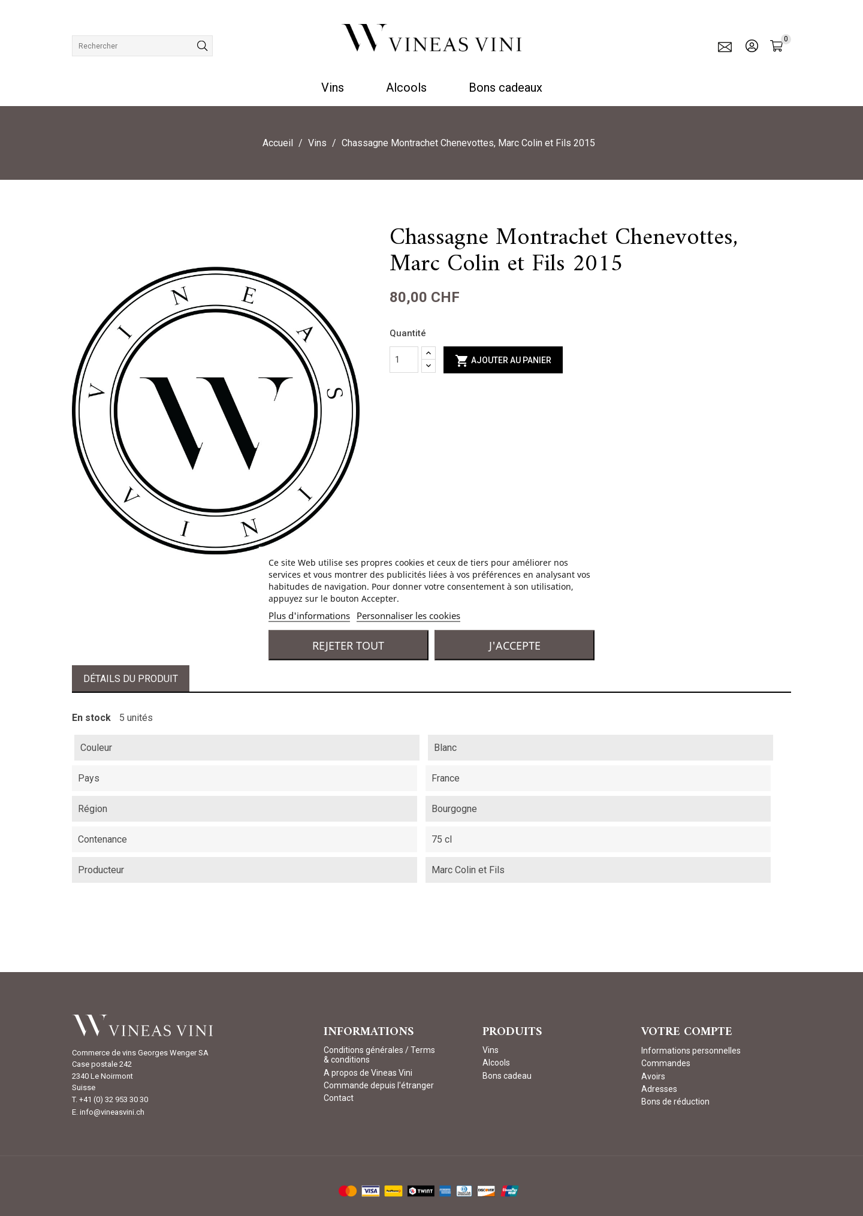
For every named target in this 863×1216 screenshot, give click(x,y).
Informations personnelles (691, 1050)
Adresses (659, 1089)
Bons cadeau (507, 1076)
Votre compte (686, 1032)
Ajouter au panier (503, 361)
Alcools (406, 87)
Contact (339, 1098)
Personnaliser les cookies (408, 615)
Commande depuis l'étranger (379, 1085)
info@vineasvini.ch (112, 1112)
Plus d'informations (309, 615)
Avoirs (653, 1076)
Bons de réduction (675, 1101)
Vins (332, 87)
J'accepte (515, 645)
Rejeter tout (348, 645)
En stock (91, 717)
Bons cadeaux (505, 87)
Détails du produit (130, 678)
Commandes (665, 1063)
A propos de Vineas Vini (368, 1073)
